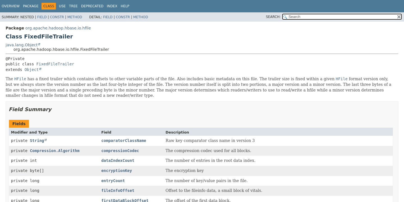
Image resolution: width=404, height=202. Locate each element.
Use (62, 6)
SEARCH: (273, 17)
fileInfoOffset (117, 190)
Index (112, 6)
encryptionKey (116, 170)
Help (125, 6)
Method (74, 17)
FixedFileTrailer (55, 64)
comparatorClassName (123, 140)
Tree (73, 6)
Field (42, 17)
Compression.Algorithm (54, 150)
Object (31, 69)
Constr (57, 17)
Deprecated (92, 6)
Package (30, 6)
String (37, 140)
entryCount (113, 180)
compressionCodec (120, 150)
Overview (11, 6)
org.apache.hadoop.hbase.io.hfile (58, 28)
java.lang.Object (22, 45)
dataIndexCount (117, 160)
